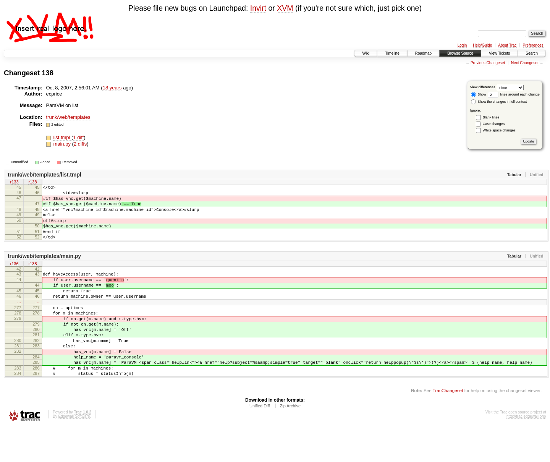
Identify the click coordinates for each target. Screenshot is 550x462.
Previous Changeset (488, 63)
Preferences (533, 45)
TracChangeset (448, 425)
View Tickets (499, 53)
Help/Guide (482, 45)
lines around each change (514, 94)
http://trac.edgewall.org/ (526, 452)
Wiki (365, 53)
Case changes (494, 124)
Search (532, 53)
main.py (62, 144)
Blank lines (491, 117)
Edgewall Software (74, 452)
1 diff (78, 137)
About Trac (507, 45)
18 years (112, 88)
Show (478, 94)
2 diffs (80, 144)
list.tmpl (62, 137)
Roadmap (423, 53)
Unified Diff (259, 441)
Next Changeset (525, 63)
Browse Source (460, 53)
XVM (285, 8)
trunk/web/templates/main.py (44, 269)
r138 (32, 182)
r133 (14, 182)
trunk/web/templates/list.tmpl (44, 175)
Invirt (258, 8)
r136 (14, 276)
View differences (482, 87)
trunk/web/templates (68, 117)
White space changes (499, 130)
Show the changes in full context (499, 102)
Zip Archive (290, 441)
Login (462, 45)
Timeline (392, 53)
